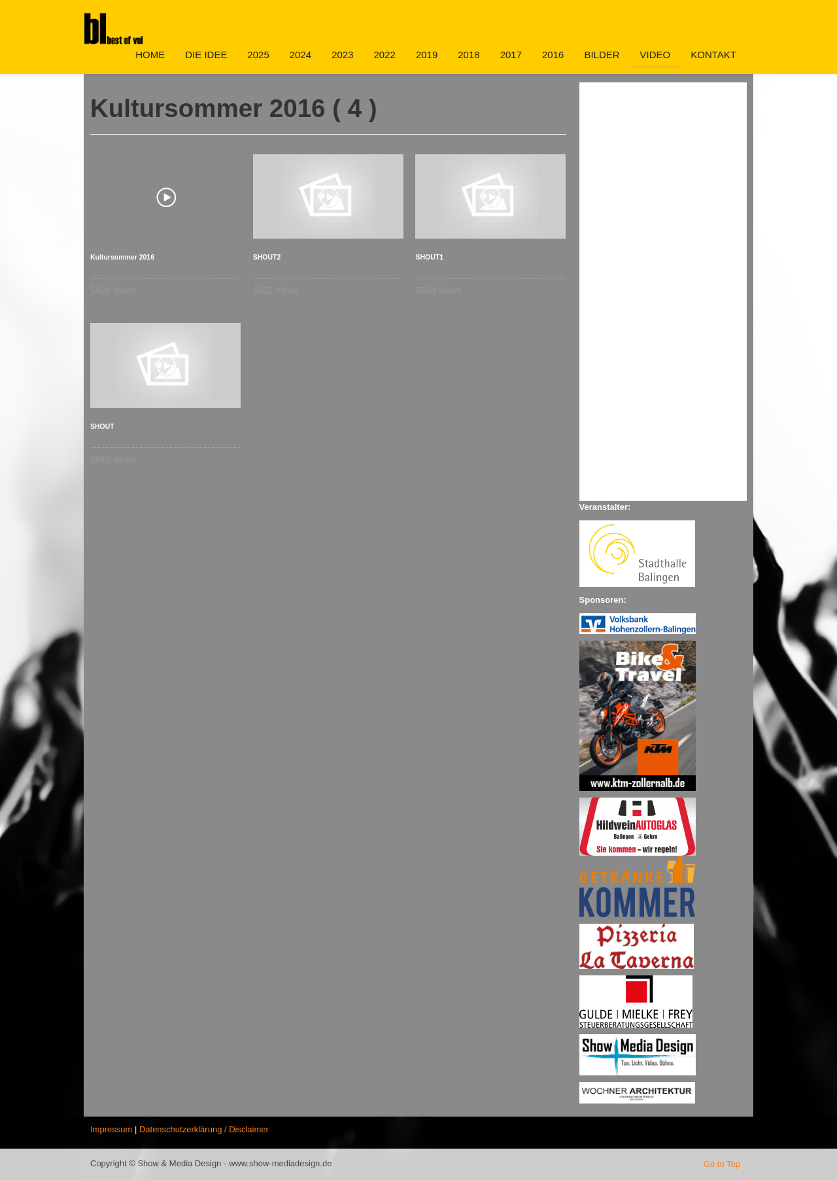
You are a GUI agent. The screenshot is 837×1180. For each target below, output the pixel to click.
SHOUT (102, 426)
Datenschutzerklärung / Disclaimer (204, 1129)
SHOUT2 (267, 257)
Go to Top (722, 1164)
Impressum (111, 1129)
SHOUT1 (429, 257)
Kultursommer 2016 (122, 257)
